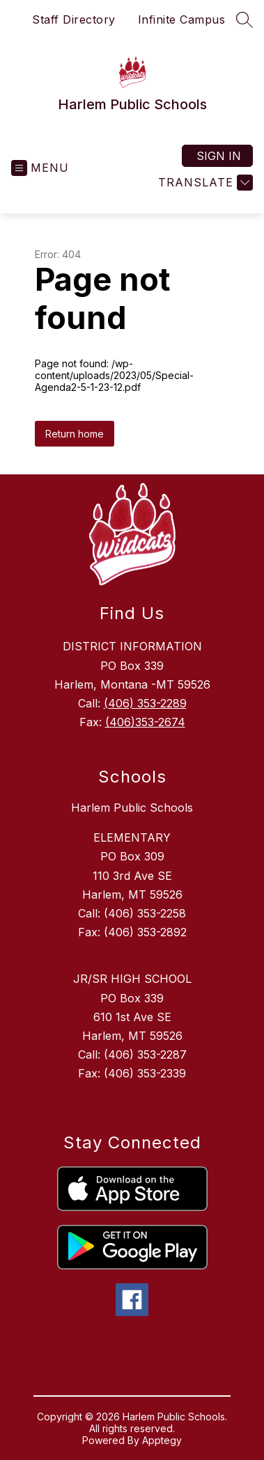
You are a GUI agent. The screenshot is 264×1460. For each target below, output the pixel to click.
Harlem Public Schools (132, 808)
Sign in (218, 156)
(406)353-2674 (145, 722)
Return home (74, 434)
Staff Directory (74, 19)
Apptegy (162, 1440)
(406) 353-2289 (145, 703)
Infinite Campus (182, 19)
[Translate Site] (204, 182)
